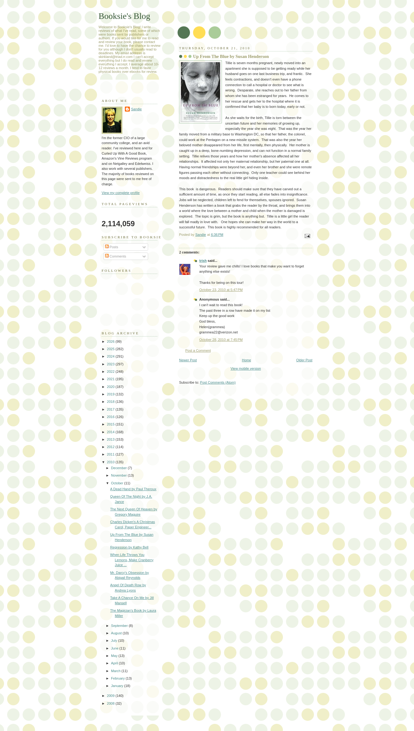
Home (246, 360)
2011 (111, 454)
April (115, 663)
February (118, 678)
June (115, 648)
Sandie (136, 109)
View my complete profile (121, 193)
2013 (111, 439)
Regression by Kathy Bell (129, 547)
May (114, 656)
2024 (111, 356)
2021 (111, 379)
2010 (111, 462)
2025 (111, 349)
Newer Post (188, 360)
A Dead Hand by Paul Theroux (133, 489)
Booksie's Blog (124, 16)
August (116, 633)
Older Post (304, 360)
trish (203, 260)
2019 (111, 394)
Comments (115, 256)
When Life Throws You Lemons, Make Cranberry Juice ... (132, 560)
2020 (111, 387)
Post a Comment (198, 350)
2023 (111, 364)
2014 (111, 432)
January (117, 686)
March (116, 671)
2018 (111, 401)
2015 (111, 424)
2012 (111, 447)
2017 (111, 409)
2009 (111, 696)
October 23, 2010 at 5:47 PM (221, 290)
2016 (111, 417)
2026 (111, 341)
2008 (111, 703)
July (114, 640)
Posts (111, 247)
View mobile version (246, 368)
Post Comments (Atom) (218, 382)
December (119, 468)
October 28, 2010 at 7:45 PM (221, 339)
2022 (111, 371)
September (120, 626)
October (117, 483)
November (119, 475)
